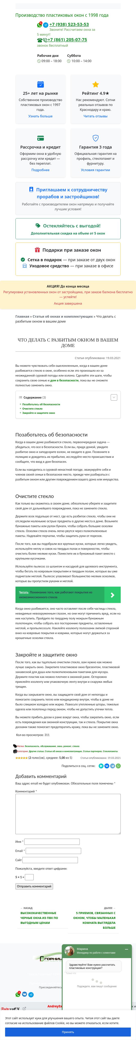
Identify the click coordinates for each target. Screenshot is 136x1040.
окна (59, 746)
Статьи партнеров (92, 751)
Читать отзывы (96, 116)
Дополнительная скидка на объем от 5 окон (68, 233)
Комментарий (26, 791)
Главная (22, 316)
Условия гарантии (95, 170)
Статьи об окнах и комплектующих (63, 316)
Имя (19, 842)
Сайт (18, 860)
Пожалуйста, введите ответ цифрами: (41, 868)
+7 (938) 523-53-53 (69, 24)
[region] (68, 1025)
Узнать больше (40, 116)
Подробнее (40, 170)
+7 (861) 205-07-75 (67, 39)
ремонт (67, 746)
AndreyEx (55, 1006)
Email (20, 851)
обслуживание (48, 746)
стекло (75, 746)
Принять (68, 1032)
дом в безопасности (64, 380)
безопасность (32, 746)
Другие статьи (36, 751)
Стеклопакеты (110, 751)
